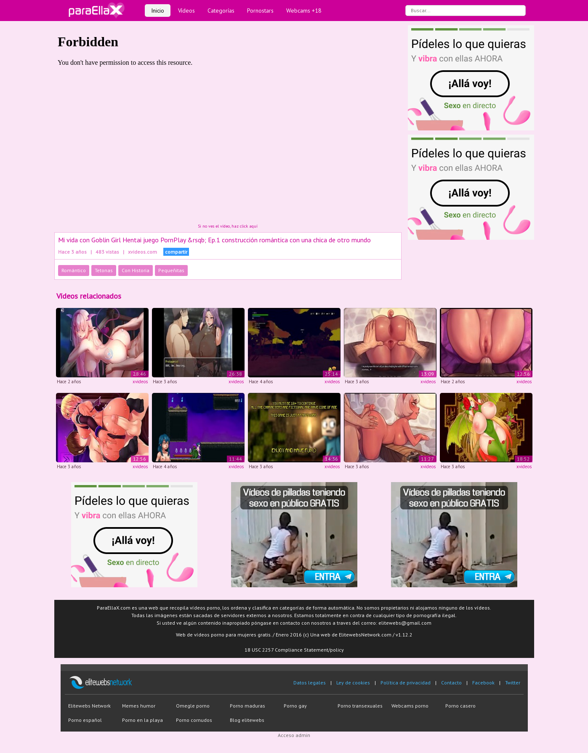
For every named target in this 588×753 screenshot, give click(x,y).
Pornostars (260, 10)
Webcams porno (409, 706)
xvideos (140, 381)
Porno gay (295, 706)
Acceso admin (294, 735)
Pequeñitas (171, 270)
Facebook (483, 682)
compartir (176, 252)
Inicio (157, 10)
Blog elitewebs (247, 720)
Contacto (451, 682)
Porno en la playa (142, 720)
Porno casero (460, 706)
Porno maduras (247, 706)
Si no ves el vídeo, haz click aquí (228, 226)
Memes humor (138, 706)
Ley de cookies (353, 682)
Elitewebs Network (89, 706)
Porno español (85, 720)
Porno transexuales (360, 706)
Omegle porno (193, 706)
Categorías (221, 10)
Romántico (73, 270)
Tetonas (104, 270)
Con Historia (135, 270)
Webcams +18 (304, 10)
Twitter (512, 682)
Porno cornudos (194, 720)
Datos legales (309, 682)
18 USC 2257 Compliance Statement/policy (294, 650)
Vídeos (186, 10)
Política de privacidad (405, 682)
